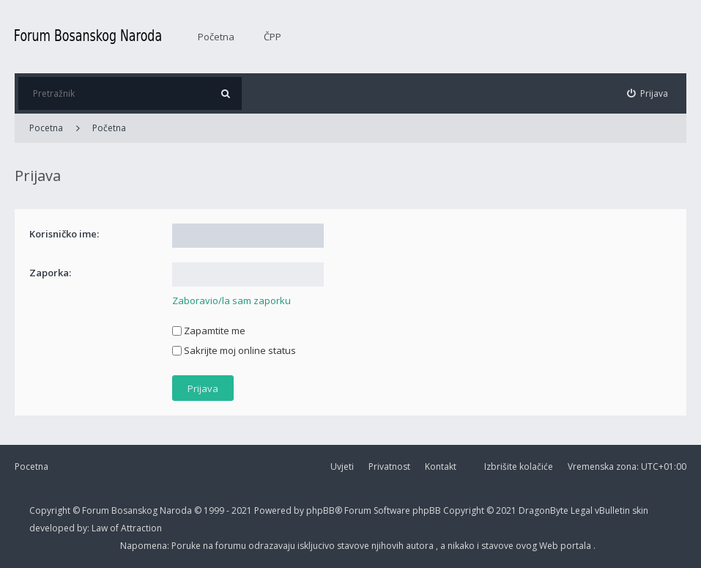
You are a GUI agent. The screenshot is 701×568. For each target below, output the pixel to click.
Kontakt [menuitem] (440, 466)
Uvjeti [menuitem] (342, 466)
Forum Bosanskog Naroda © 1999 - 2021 (168, 510)
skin (640, 510)
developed (53, 528)
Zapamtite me (208, 330)
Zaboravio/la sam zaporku (231, 300)
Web (549, 545)
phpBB (427, 510)
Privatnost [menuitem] (389, 466)
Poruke (187, 545)
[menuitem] (647, 93)
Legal (581, 510)
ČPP (272, 36)
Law (101, 528)
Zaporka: (50, 272)
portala (576, 545)
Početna (216, 36)
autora (421, 545)
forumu (231, 545)
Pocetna (31, 466)
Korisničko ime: (64, 233)
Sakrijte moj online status (234, 350)
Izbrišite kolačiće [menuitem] (518, 466)
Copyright (49, 510)
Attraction (141, 528)
